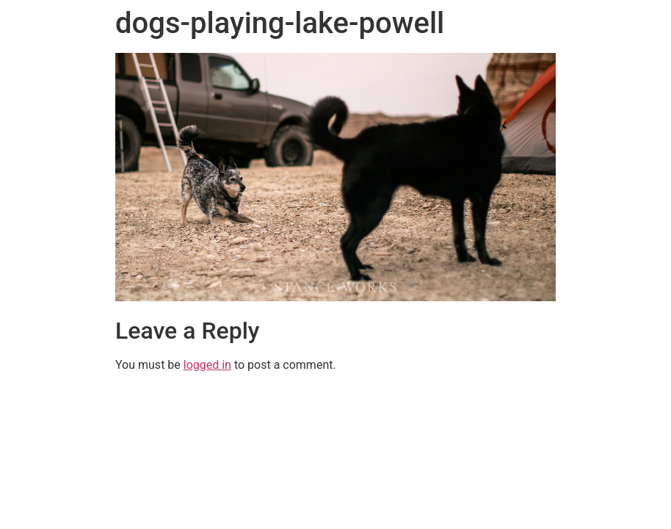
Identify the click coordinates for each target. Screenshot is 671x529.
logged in (207, 365)
